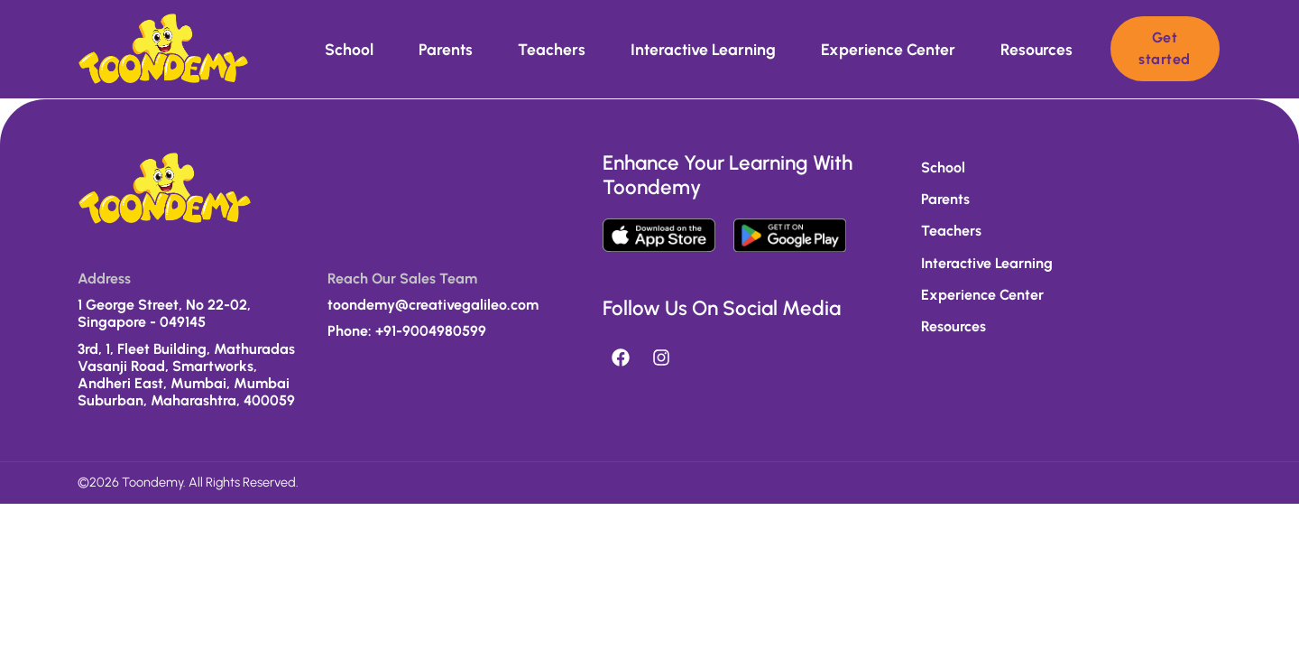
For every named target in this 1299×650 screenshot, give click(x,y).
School (349, 49)
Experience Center (888, 49)
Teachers (551, 49)
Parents (446, 49)
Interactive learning (703, 49)
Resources (1036, 49)
